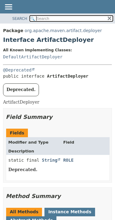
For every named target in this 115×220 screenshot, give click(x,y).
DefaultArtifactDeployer (33, 56)
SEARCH (19, 18)
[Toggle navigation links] (8, 7)
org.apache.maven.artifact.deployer (63, 30)
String (50, 160)
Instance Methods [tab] (69, 211)
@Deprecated (17, 70)
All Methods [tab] (24, 211)
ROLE (68, 160)
